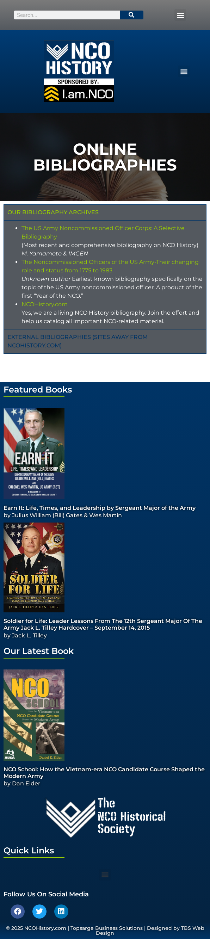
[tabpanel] (105, 274)
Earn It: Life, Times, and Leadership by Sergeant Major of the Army (100, 508)
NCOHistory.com (44, 304)
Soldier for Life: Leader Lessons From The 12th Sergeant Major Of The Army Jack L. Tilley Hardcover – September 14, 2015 (103, 624)
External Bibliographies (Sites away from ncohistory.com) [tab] (77, 341)
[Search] (132, 15)
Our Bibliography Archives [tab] (53, 212)
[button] (180, 15)
